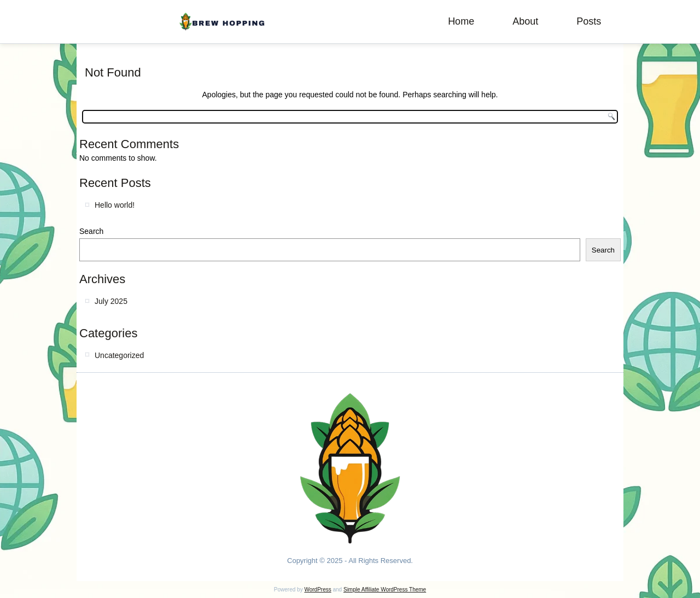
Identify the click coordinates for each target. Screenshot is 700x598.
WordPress (317, 590)
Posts (588, 21)
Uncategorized (119, 355)
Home (461, 21)
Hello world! (115, 205)
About (525, 21)
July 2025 (111, 301)
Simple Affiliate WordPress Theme (384, 590)
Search (91, 231)
